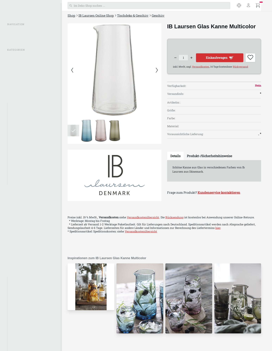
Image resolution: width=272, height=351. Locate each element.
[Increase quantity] (193, 58)
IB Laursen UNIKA (21, 315)
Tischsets (16, 161)
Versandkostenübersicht (143, 217)
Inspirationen (17, 70)
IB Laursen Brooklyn (23, 287)
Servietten (16, 176)
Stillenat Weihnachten (22, 265)
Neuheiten (14, 63)
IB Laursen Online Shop (96, 15)
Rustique (15, 141)
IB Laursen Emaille (22, 294)
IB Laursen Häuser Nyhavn (27, 308)
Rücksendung (174, 217)
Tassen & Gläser (20, 113)
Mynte (14, 127)
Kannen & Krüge (20, 120)
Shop (71, 15)
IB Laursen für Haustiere (26, 336)
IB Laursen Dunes (21, 329)
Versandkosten (200, 67)
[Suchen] (149, 5)
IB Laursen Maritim (22, 301)
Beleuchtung (16, 91)
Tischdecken (18, 168)
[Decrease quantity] (175, 58)
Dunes (14, 134)
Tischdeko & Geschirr (132, 15)
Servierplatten (19, 155)
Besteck (15, 148)
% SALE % (14, 56)
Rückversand (240, 67)
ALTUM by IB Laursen (24, 343)
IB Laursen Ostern (19, 258)
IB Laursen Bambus (22, 280)
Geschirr (15, 106)
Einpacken (15, 223)
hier (217, 228)
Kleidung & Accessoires (23, 244)
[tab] (175, 157)
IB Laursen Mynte (19, 77)
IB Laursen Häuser (20, 84)
